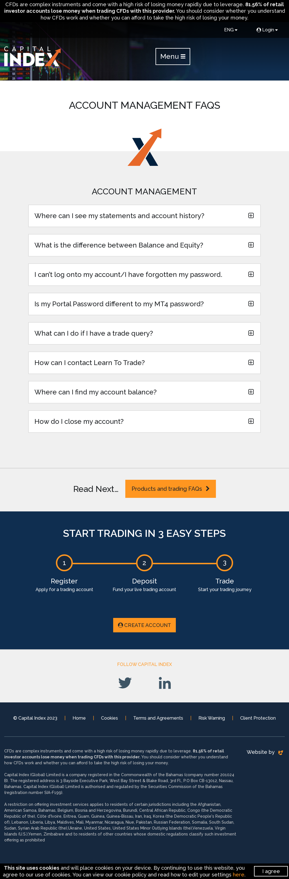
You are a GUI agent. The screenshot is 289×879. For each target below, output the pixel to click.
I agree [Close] (271, 871)
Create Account (144, 625)
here (238, 875)
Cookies (109, 718)
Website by (265, 752)
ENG (230, 29)
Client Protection (258, 718)
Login (267, 29)
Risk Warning (211, 718)
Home (79, 718)
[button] (144, 216)
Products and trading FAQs (171, 488)
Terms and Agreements (158, 718)
